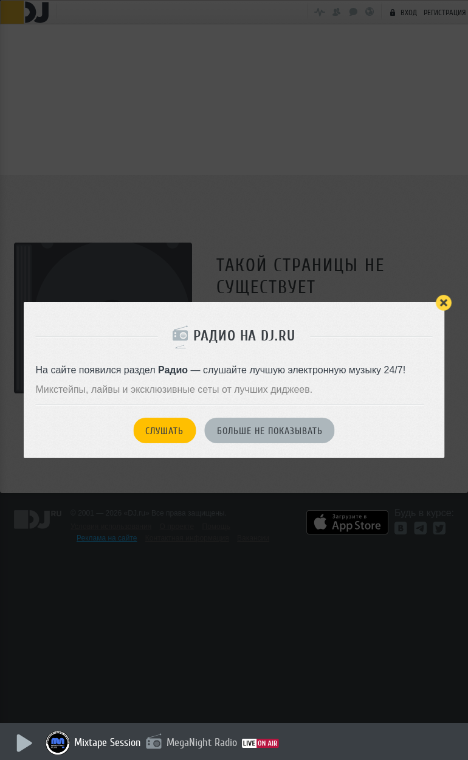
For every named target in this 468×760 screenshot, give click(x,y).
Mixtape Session (107, 742)
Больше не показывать (270, 431)
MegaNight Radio (202, 742)
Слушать (164, 431)
